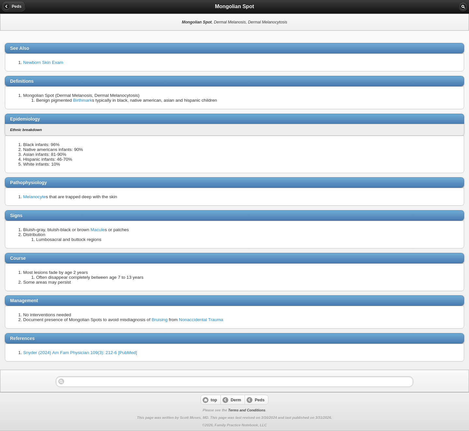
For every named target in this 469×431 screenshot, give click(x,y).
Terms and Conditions (246, 410)
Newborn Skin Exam (43, 62)
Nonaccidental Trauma (201, 319)
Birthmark (82, 100)
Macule (98, 229)
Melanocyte (34, 196)
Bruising (159, 319)
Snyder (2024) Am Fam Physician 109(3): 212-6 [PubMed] (80, 352)
